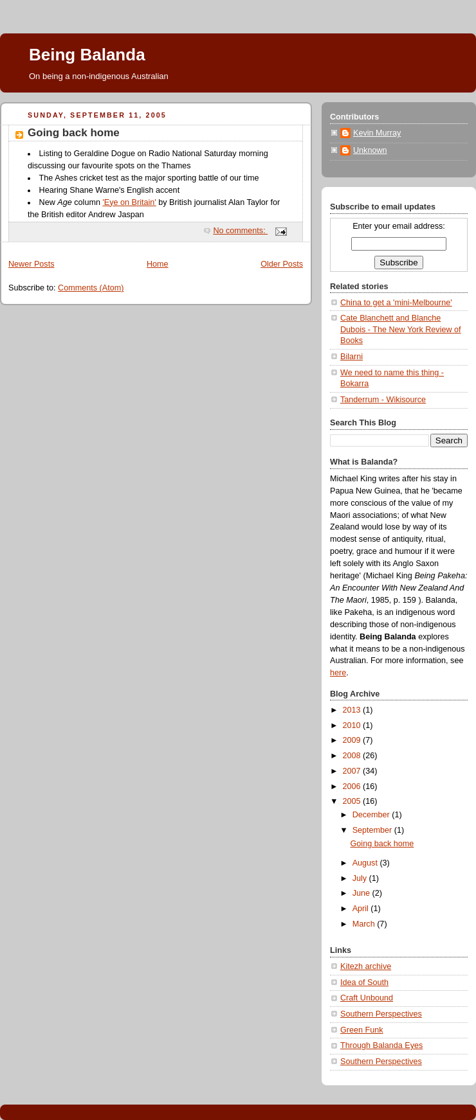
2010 (353, 725)
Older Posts (282, 264)
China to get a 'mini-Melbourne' (396, 302)
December (372, 814)
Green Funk (361, 1030)
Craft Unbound (366, 997)
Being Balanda (87, 54)
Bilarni (351, 356)
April (361, 908)
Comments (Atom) (91, 287)
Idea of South (364, 982)
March (365, 924)
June (362, 893)
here (338, 672)
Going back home (74, 133)
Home (158, 264)
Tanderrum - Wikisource (383, 399)
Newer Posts (31, 264)
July (360, 878)
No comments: (240, 230)
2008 (353, 755)
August (366, 862)
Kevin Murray (377, 133)
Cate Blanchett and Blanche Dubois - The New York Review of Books (400, 329)
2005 (353, 801)
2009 (353, 740)
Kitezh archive (365, 966)
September (373, 830)
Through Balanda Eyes (381, 1045)
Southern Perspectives (381, 1013)
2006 (353, 786)
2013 (353, 710)
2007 (353, 771)
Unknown (370, 150)
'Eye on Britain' (129, 202)
